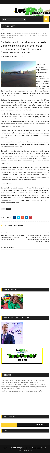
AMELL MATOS (15, 448)
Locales (9, 33)
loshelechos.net (35, 448)
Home (3, 33)
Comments (41, 425)
